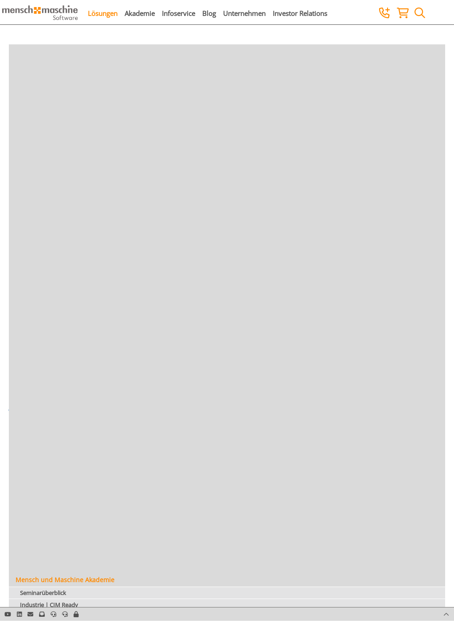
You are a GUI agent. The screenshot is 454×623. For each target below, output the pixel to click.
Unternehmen (244, 13)
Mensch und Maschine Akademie (65, 580)
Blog (209, 13)
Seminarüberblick (43, 593)
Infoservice (178, 13)
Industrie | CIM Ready (49, 605)
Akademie (140, 13)
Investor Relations (300, 13)
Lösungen (102, 13)
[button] (76, 614)
